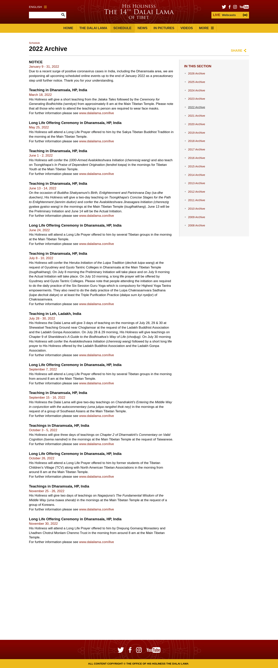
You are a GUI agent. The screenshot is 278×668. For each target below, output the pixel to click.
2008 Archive (196, 225)
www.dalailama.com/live (96, 113)
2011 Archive (196, 200)
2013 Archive (196, 183)
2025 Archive (196, 82)
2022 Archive (196, 107)
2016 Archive (196, 157)
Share (236, 50)
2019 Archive (196, 132)
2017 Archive (196, 149)
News (142, 28)
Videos (187, 28)
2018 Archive (196, 141)
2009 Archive (196, 217)
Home (68, 28)
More (206, 28)
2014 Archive (196, 174)
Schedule (122, 28)
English (38, 6)
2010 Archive (196, 208)
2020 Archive (196, 124)
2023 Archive (196, 98)
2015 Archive (196, 166)
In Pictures (163, 28)
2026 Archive (196, 73)
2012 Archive (196, 191)
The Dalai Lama (93, 28)
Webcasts (224, 15)
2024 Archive (196, 90)
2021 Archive (196, 115)
